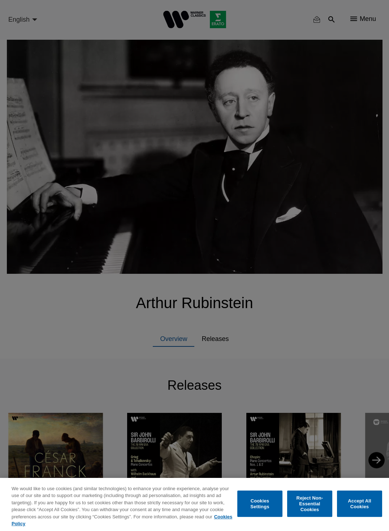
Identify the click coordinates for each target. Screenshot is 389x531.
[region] (194, 504)
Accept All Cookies (359, 503)
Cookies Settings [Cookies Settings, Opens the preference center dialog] (259, 503)
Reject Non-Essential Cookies (310, 504)
